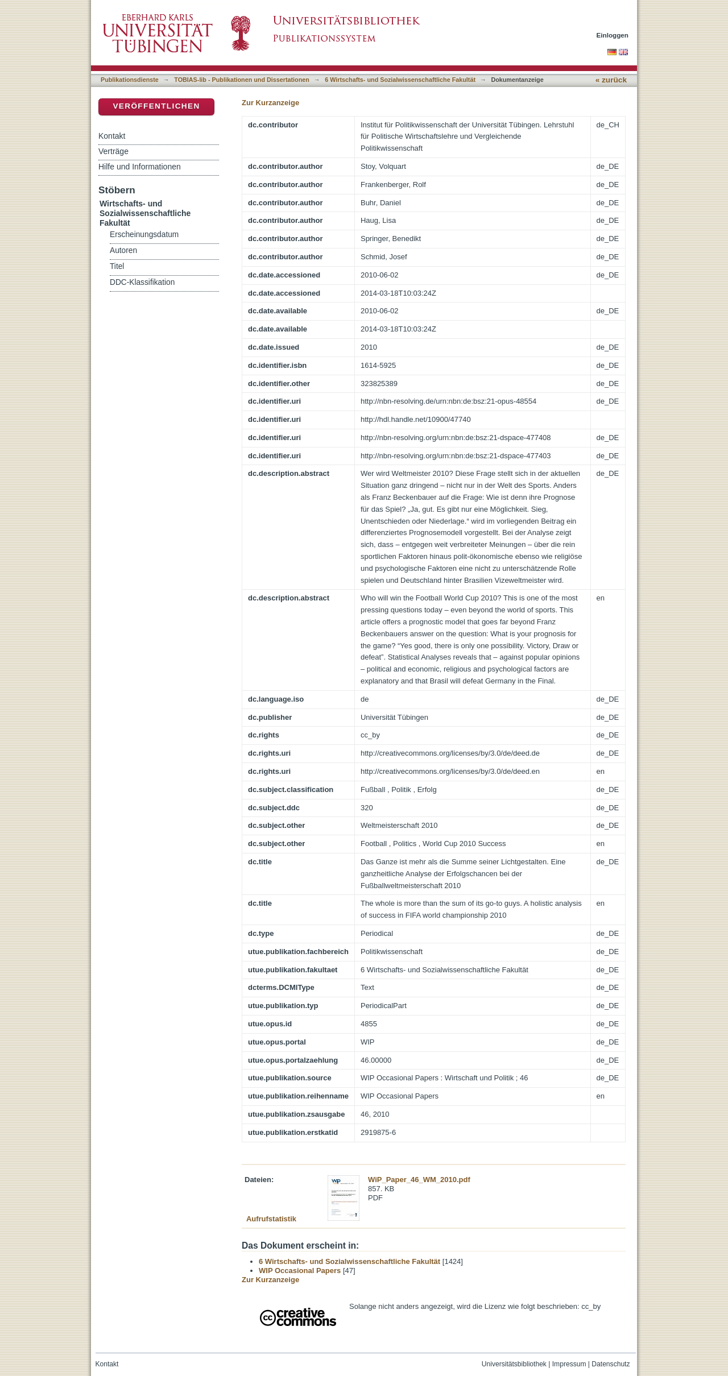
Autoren (123, 250)
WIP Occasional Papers (300, 1270)
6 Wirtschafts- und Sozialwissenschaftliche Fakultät (400, 79)
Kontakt (111, 135)
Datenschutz (611, 1364)
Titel (117, 266)
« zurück (611, 80)
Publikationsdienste (130, 79)
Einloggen (613, 35)
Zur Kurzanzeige (270, 102)
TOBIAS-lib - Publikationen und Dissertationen (241, 79)
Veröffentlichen (156, 106)
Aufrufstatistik (271, 1219)
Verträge (113, 151)
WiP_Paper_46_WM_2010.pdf (419, 1179)
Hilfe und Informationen (139, 166)
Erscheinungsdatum (144, 234)
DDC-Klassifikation (142, 282)
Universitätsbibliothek (514, 1364)
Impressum (569, 1364)
